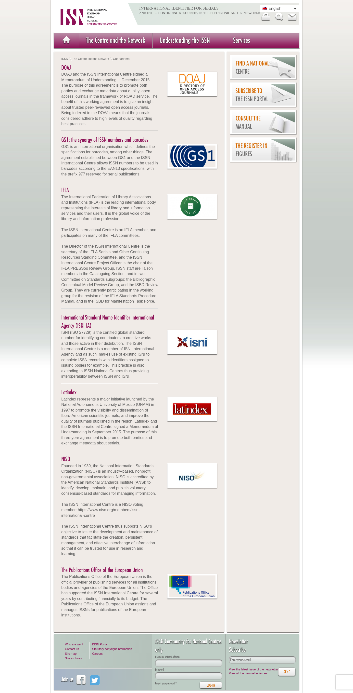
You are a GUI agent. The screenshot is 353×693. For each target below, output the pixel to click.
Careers (97, 653)
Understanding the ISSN (185, 40)
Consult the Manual (248, 122)
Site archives (73, 658)
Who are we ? (74, 644)
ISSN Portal (100, 644)
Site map (70, 653)
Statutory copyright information (112, 649)
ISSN (64, 59)
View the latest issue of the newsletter (253, 669)
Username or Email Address (167, 657)
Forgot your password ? (165, 683)
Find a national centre (252, 67)
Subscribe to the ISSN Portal (252, 95)
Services (241, 40)
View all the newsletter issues (248, 673)
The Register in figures (251, 150)
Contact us (72, 649)
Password (159, 669)
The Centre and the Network (115, 40)
